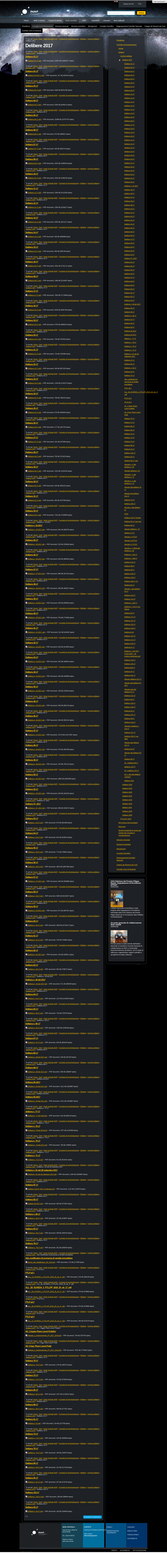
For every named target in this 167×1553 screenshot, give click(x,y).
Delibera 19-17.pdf (33, 324)
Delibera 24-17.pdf (33, 398)
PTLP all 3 (29, 1317)
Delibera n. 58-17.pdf (34, 896)
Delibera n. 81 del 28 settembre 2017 (41, 1170)
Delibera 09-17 (31, 159)
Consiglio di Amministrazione (42, 26)
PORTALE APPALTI (133, 1534)
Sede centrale (71, 20)
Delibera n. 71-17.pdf (34, 1160)
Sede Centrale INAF (51, 39)
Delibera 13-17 (31, 218)
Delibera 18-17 (31, 306)
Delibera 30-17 (31, 482)
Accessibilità (125, 1550)
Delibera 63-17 (31, 965)
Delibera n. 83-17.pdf (34, 1511)
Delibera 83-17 (31, 1507)
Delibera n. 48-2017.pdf (35, 749)
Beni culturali (119, 20)
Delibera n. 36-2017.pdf (35, 559)
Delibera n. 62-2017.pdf (35, 955)
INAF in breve (39, 20)
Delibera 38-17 (31, 584)
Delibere (83, 39)
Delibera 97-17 (31, 1185)
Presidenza (26, 26)
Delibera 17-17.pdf (33, 295)
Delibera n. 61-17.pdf (34, 940)
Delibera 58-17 (31, 892)
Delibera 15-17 (31, 247)
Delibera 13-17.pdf (33, 222)
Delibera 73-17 (31, 1434)
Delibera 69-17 (31, 1068)
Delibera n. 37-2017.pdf (35, 574)
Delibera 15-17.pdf (33, 251)
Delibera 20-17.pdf (33, 339)
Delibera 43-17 (31, 657)
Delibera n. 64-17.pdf (34, 998)
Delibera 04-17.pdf (33, 105)
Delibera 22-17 (31, 364)
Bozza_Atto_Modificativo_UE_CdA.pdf (40, 1262)
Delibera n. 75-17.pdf (34, 1453)
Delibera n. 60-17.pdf (34, 925)
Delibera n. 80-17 (32, 1214)
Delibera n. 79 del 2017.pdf (36, 1145)
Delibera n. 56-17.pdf (34, 867)
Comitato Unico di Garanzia (31, 31)
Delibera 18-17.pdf (33, 310)
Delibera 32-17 (31, 789)
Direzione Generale (61, 26)
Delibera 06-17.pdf (33, 134)
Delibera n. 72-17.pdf (34, 1379)
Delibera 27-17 (31, 438)
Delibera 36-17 (31, 555)
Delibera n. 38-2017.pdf (35, 588)
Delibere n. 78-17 (32, 1126)
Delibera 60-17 (31, 921)
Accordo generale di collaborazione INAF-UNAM (126, 924)
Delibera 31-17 (31, 496)
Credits (114, 1550)
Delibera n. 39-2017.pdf (35, 603)
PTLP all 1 (29, 1273)
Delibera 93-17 (31, 1229)
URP (84, 20)
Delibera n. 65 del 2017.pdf (36, 1086)
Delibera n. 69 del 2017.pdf (36, 1072)
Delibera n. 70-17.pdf (34, 1365)
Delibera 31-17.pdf (33, 500)
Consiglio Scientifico (107, 26)
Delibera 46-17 (31, 701)
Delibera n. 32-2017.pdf (35, 793)
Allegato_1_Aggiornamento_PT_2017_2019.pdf (43, 1335)
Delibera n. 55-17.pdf (34, 852)
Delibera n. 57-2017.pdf (35, 881)
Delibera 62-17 (31, 950)
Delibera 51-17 (31, 1419)
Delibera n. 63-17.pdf (34, 969)
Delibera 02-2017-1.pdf (34, 75)
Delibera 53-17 (31, 819)
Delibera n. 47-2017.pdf (35, 735)
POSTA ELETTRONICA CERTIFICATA (95, 1530)
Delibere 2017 (31, 53)
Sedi (40, 39)
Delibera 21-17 (31, 350)
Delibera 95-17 (31, 1390)
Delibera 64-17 (31, 994)
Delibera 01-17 (31, 57)
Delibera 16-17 (31, 262)
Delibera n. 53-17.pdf (34, 823)
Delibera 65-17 (31, 1009)
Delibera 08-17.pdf (33, 281)
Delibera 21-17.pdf (33, 354)
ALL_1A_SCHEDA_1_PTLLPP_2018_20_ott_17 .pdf (45, 1277)
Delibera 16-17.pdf (33, 266)
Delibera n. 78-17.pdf (34, 1248)
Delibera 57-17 (31, 877)
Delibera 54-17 (31, 833)
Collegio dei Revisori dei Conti (154, 26)
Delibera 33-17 (31, 511)
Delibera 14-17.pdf (33, 237)
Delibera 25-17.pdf (33, 412)
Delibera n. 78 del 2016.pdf (36, 1130)
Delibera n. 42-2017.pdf (35, 647)
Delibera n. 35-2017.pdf (35, 544)
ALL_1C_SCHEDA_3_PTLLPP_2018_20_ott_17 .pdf (45, 1321)
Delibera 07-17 (31, 145)
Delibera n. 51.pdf (33, 1423)
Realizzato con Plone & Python (26, 1551)
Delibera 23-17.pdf (33, 383)
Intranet (106, 20)
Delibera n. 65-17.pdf (34, 1013)
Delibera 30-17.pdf (33, 486)
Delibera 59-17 (31, 906)
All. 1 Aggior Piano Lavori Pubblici (40, 1331)
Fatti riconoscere (159, 2)
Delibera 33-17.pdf (33, 515)
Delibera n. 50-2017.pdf (35, 779)
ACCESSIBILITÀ (132, 1538)
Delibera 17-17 (31, 291)
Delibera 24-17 (31, 394)
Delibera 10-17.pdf (33, 178)
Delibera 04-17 (31, 101)
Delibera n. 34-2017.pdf (35, 530)
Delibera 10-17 (31, 174)
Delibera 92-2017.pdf (34, 1204)
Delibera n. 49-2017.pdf (35, 764)
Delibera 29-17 (31, 467)
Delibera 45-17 (31, 687)
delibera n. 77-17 (32, 1112)
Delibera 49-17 (31, 760)
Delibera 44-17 (31, 672)
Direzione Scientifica (78, 26)
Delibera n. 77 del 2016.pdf (36, 1116)
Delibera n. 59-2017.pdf (35, 911)
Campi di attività (55, 20)
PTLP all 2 (29, 1302)
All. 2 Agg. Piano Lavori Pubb (38, 1346)
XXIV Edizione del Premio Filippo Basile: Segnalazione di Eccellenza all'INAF (126, 883)
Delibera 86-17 (31, 1405)
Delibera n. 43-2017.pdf (35, 661)
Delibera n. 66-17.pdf (34, 1028)
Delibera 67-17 (31, 1038)
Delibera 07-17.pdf (33, 149)
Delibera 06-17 (31, 130)
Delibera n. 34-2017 (33, 525)
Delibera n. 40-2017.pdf (35, 618)
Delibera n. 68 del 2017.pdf (36, 1057)
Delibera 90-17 (31, 1463)
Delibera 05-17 (31, 115)
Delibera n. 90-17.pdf (34, 1467)
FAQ (139, 4)
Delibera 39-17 (31, 599)
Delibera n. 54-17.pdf (34, 837)
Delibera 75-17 (31, 1449)
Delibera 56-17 (31, 862)
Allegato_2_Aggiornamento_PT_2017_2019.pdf (43, 1350)
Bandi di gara (132, 1531)
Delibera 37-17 (31, 569)
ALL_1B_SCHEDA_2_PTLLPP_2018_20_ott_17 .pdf (48, 1287)
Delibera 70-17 (31, 1361)
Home (26, 20)
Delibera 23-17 (31, 379)
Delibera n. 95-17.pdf (34, 1394)
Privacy (109, 1527)
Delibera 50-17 (31, 775)
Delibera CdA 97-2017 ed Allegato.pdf (40, 1189)
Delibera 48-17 (31, 745)
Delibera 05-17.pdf (33, 119)
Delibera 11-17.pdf (33, 193)
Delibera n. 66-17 (32, 1024)
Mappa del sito (129, 4)
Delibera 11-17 (31, 188)
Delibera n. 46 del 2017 (35, 980)
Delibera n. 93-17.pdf (34, 1233)
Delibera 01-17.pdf (33, 61)
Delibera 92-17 (31, 1199)
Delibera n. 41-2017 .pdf (35, 632)
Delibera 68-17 (31, 1053)
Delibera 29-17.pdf (33, 471)
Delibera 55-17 (31, 848)
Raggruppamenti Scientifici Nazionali (129, 26)
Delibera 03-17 (31, 86)
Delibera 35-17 (31, 540)
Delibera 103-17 (32, 1493)
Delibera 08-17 (31, 276)
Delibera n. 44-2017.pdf (35, 676)
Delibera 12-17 (31, 203)
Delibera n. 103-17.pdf (34, 1497)
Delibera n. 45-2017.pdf (35, 691)
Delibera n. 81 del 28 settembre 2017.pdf (41, 1174)
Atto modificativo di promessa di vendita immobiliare (49, 1258)
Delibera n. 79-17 (32, 1141)
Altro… (139, 964)
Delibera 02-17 (31, 71)
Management (92, 26)
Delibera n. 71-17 (32, 1156)
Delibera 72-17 (31, 1375)
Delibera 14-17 (31, 232)
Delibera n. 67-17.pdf (34, 1042)
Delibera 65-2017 (32, 1082)
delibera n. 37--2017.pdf (35, 808)
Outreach (95, 20)
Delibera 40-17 (31, 613)
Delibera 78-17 (31, 1243)
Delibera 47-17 (31, 731)
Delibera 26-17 (31, 423)
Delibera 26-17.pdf (33, 427)
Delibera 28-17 (31, 452)
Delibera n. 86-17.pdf (34, 1409)
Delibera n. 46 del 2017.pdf (36, 984)
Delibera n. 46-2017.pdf (35, 705)
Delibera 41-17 (31, 628)
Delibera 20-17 (31, 335)
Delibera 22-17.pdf (33, 368)
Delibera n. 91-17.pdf (34, 1482)
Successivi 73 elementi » (92, 1517)
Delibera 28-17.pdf (33, 456)
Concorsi (130, 1527)
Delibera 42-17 (31, 643)
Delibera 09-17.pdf (33, 163)
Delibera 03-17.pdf (33, 90)
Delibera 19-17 (31, 320)
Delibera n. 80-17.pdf (34, 1218)
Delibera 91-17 (31, 1478)
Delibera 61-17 (31, 936)
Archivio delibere (93, 39)
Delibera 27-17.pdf (33, 442)
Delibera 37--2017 (33, 804)
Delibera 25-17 (31, 408)
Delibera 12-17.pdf (33, 207)
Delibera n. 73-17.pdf (34, 1438)
